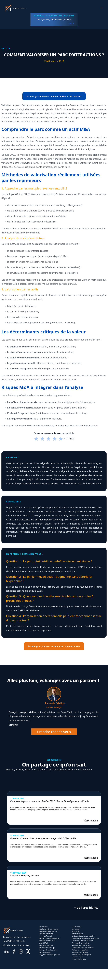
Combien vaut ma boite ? (47, 941)
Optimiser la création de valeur (82, 941)
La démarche (43, 927)
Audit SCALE (43, 943)
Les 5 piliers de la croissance (48, 929)
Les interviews (76, 927)
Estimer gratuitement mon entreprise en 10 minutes (54, 96)
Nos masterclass (77, 934)
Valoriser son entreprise (80, 952)
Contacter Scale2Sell (46, 945)
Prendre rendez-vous (54, 731)
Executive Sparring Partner (48, 931)
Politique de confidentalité (48, 950)
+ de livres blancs (86, 908)
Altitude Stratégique (46, 934)
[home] (15, 8)
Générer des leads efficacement (82, 948)
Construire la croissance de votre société (85, 938)
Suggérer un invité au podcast (49, 955)
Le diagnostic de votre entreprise (83, 936)
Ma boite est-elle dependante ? (49, 938)
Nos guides (76, 931)
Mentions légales (45, 952)
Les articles (75, 929)
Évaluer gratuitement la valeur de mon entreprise (54, 646)
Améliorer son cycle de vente (81, 945)
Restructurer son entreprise (81, 955)
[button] (102, 8)
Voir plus (13, 724)
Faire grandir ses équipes (80, 943)
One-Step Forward (45, 936)
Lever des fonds (77, 957)
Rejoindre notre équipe (47, 948)
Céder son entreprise (79, 959)
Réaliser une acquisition (80, 950)
